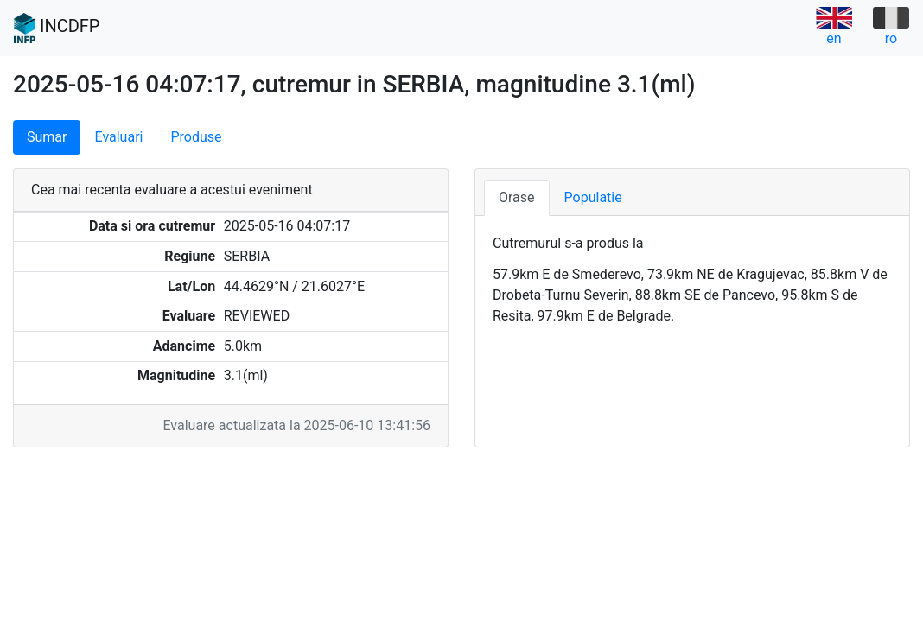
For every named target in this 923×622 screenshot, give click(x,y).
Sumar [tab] (47, 137)
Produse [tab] (195, 137)
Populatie (593, 197)
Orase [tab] (517, 197)
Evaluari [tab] (118, 137)
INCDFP (56, 28)
